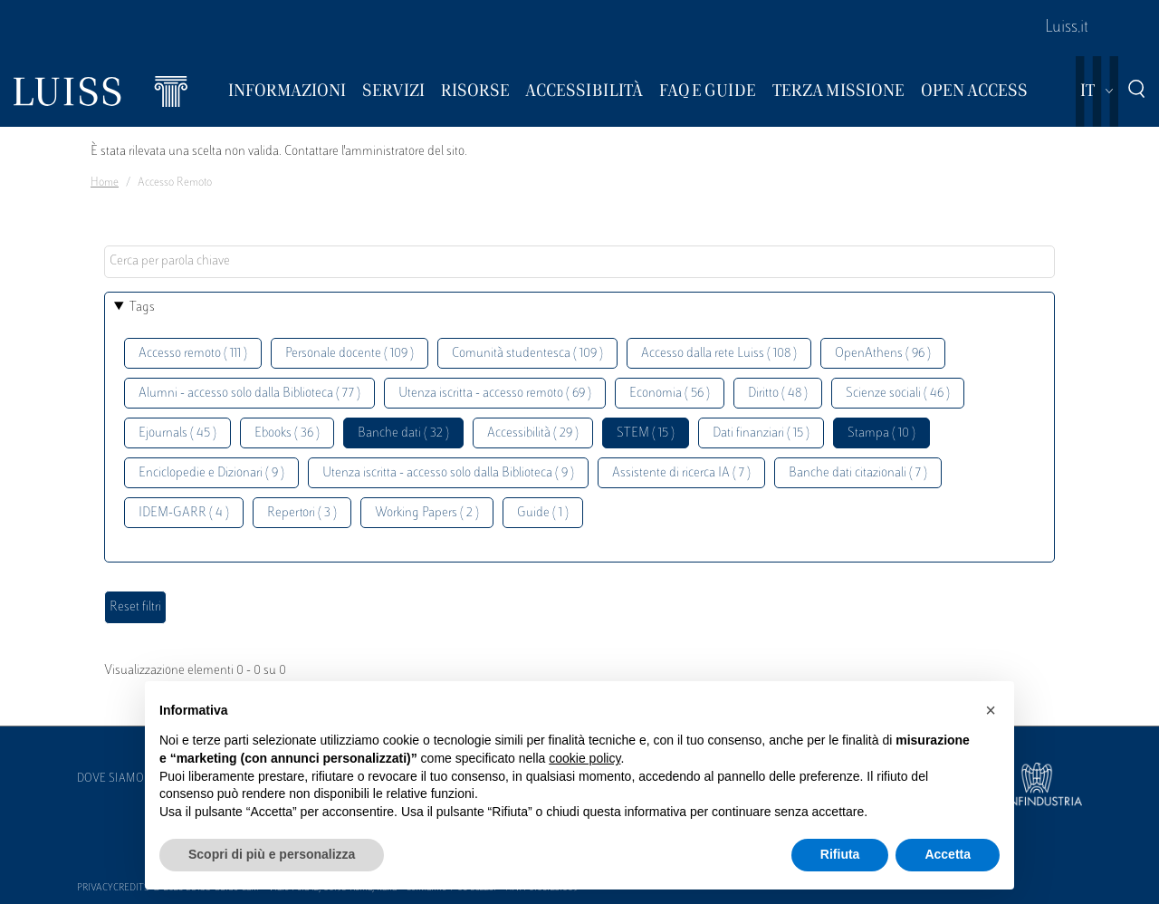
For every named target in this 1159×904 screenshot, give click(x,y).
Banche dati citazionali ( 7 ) (858, 473)
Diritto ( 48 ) (778, 393)
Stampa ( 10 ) (881, 433)
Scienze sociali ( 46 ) (898, 393)
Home (105, 183)
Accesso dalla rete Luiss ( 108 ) (719, 354)
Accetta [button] (947, 854)
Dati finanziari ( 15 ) (761, 433)
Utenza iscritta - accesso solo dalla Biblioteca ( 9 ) (448, 473)
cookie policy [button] (584, 758)
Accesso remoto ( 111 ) (193, 354)
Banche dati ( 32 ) (403, 433)
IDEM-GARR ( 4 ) (184, 513)
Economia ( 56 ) (669, 393)
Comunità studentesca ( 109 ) (527, 354)
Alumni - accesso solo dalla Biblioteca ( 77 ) (249, 393)
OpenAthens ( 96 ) (883, 354)
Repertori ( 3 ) (302, 513)
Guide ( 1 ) (543, 513)
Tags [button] (142, 307)
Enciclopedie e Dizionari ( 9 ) (211, 473)
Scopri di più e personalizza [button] (271, 854)
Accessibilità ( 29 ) (533, 433)
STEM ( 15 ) (646, 433)
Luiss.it (1066, 28)
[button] (990, 710)
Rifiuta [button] (840, 854)
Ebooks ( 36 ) (287, 433)
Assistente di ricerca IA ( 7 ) (681, 473)
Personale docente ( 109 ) (349, 354)
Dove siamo (110, 779)
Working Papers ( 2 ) (427, 513)
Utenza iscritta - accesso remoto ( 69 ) (494, 393)
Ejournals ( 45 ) (177, 433)
